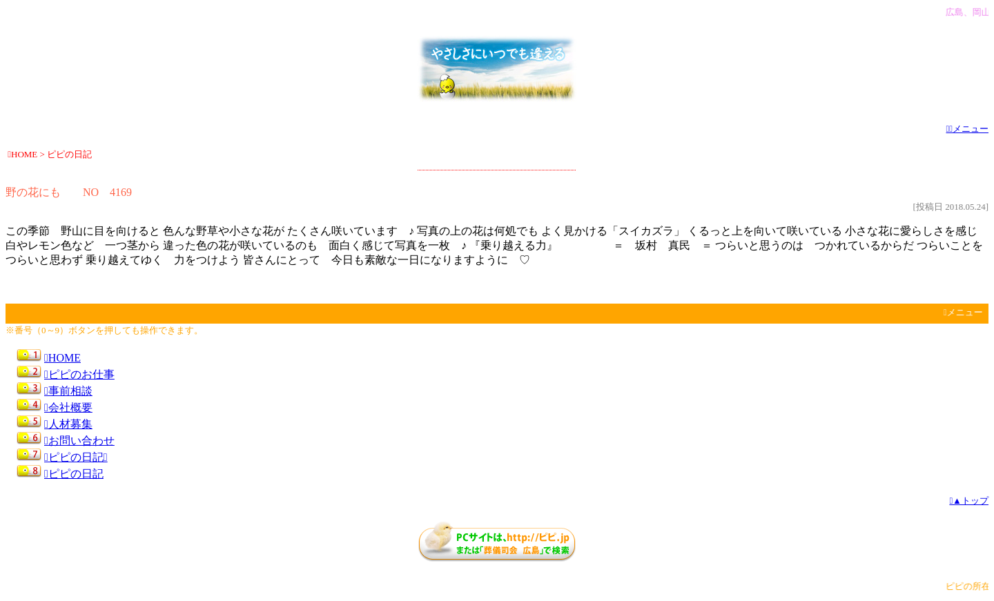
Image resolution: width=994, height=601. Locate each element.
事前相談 (68, 391)
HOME (62, 358)
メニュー (967, 129)
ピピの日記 (76, 457)
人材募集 (68, 424)
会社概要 (68, 407)
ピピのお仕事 (79, 374)
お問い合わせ (79, 440)
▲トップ (968, 500)
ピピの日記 (74, 474)
